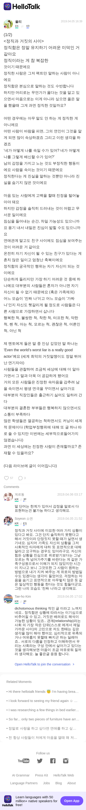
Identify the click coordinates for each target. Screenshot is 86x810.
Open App (71, 801)
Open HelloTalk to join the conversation (42, 664)
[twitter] (40, 761)
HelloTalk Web (63, 775)
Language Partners (24, 783)
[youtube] (23, 761)
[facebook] (52, 760)
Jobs (46, 783)
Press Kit (41, 775)
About (71, 783)
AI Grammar (21, 775)
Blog (58, 783)
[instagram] (65, 760)
